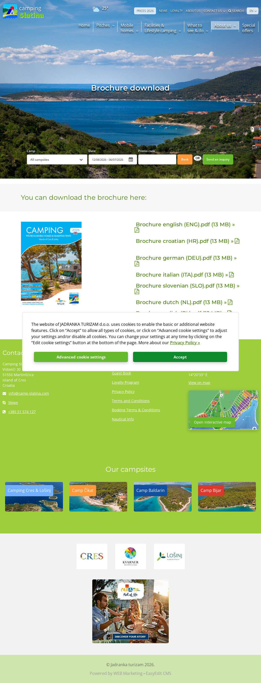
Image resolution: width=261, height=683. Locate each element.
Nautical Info (123, 419)
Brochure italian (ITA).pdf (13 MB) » (182, 274)
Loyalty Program (125, 382)
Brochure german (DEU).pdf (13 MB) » (186, 258)
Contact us (213, 11)
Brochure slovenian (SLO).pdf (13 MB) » (187, 285)
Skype (10, 402)
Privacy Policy (123, 391)
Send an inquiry (217, 159)
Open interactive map (212, 422)
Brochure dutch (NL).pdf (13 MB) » (181, 302)
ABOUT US (193, 11)
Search (236, 11)
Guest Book (121, 373)
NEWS (163, 11)
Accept (180, 356)
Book (185, 159)
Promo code (146, 151)
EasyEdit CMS (158, 673)
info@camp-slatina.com (26, 393)
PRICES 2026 (145, 11)
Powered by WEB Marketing (116, 673)
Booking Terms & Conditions (136, 409)
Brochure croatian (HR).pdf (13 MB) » (184, 241)
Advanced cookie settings (81, 356)
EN (251, 11)
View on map (199, 382)
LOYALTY (177, 11)
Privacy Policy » (185, 342)
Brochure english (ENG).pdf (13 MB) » (185, 224)
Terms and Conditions (131, 400)
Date (92, 151)
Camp (31, 151)
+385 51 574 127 (19, 411)
